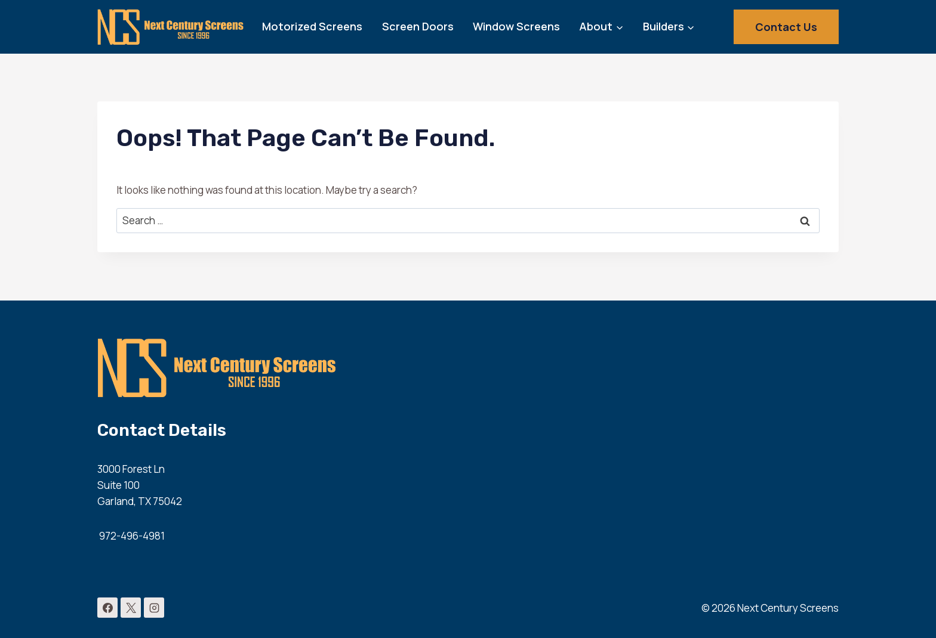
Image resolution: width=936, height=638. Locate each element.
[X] (131, 607)
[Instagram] (154, 607)
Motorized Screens (312, 26)
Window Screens (516, 26)
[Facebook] (107, 607)
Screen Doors (418, 26)
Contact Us (786, 27)
